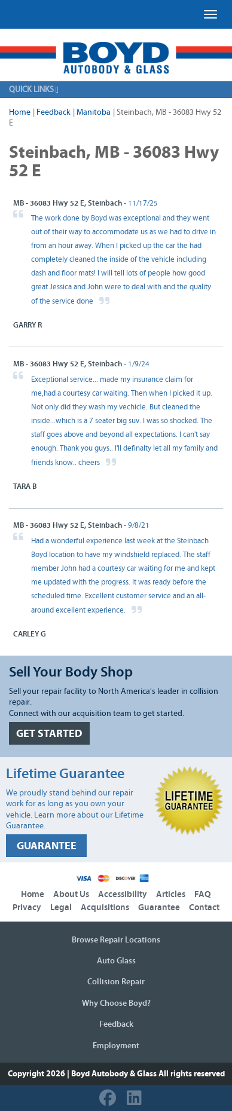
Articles (170, 894)
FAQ (202, 894)
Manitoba (94, 112)
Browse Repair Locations (116, 940)
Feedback (53, 112)
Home (19, 112)
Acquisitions (105, 907)
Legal (61, 907)
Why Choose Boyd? (116, 1003)
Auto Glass (116, 961)
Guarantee (159, 907)
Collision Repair (116, 982)
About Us (71, 894)
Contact (204, 907)
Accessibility (122, 894)
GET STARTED (49, 733)
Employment (116, 1046)
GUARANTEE (47, 846)
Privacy (27, 907)
